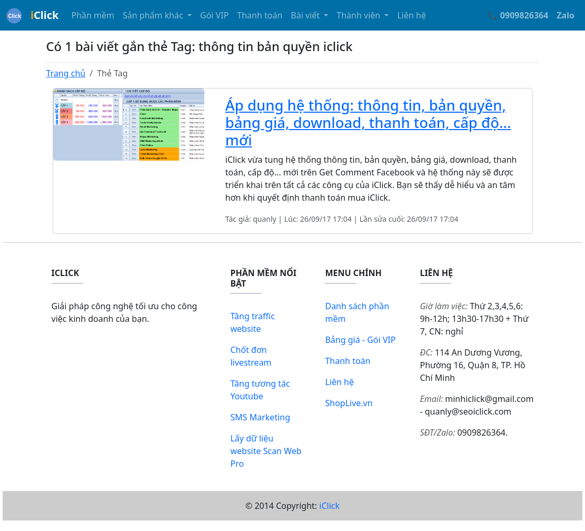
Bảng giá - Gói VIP (360, 340)
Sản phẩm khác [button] (154, 15)
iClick (329, 506)
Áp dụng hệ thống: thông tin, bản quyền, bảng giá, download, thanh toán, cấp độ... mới (368, 122)
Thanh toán (259, 15)
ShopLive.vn (348, 403)
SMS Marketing (260, 417)
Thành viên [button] (359, 15)
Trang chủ (66, 73)
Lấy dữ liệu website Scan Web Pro (265, 450)
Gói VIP (214, 15)
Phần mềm (92, 15)
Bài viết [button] (306, 15)
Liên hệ (411, 15)
